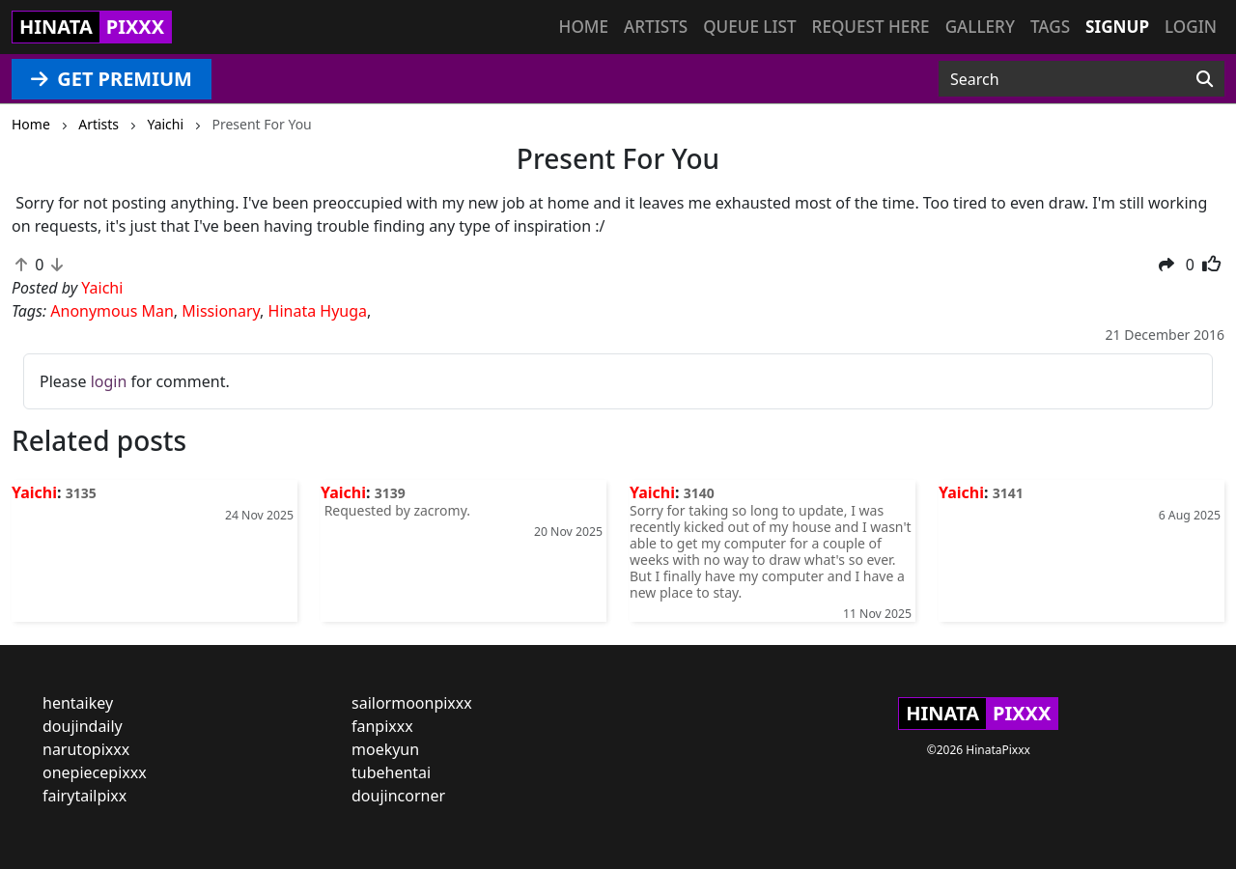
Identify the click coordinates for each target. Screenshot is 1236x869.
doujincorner (398, 795)
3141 (1008, 493)
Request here (871, 26)
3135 (81, 493)
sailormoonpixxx (411, 703)
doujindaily (82, 726)
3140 (699, 493)
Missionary (221, 311)
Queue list (749, 26)
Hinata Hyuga (317, 311)
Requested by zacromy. (395, 510)
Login (1191, 26)
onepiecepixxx (94, 772)
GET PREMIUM (111, 79)
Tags (1050, 26)
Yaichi (34, 492)
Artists (656, 26)
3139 (390, 493)
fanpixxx (382, 726)
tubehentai (391, 772)
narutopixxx (85, 749)
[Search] (1204, 79)
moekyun (385, 749)
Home (583, 26)
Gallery (980, 26)
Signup (1117, 26)
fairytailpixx (84, 795)
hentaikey (77, 703)
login (109, 381)
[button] (1166, 264)
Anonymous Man (112, 311)
